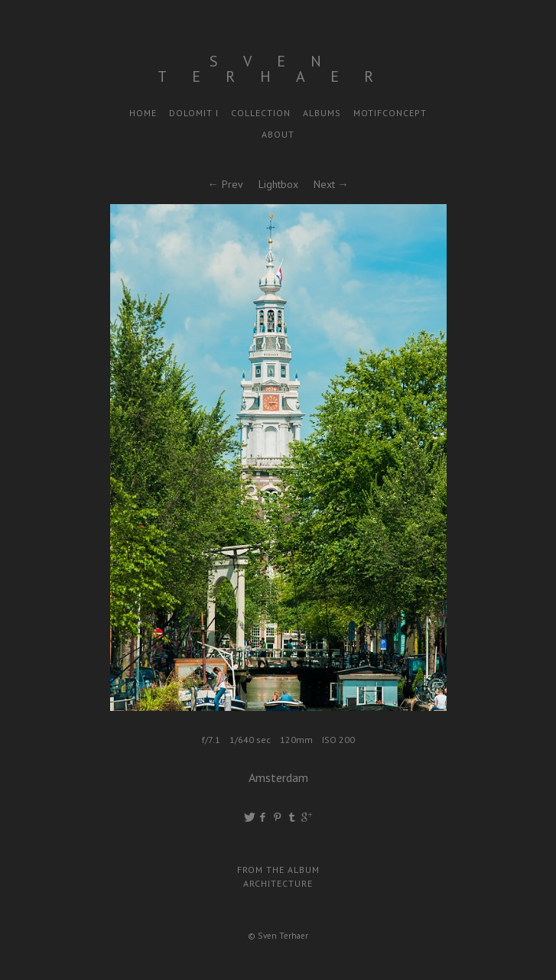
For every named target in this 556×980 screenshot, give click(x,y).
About (278, 134)
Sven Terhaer (278, 68)
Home (143, 112)
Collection (261, 112)
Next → (331, 184)
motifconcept (390, 112)
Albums (322, 112)
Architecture (278, 883)
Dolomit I (194, 112)
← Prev (225, 184)
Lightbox (278, 184)
